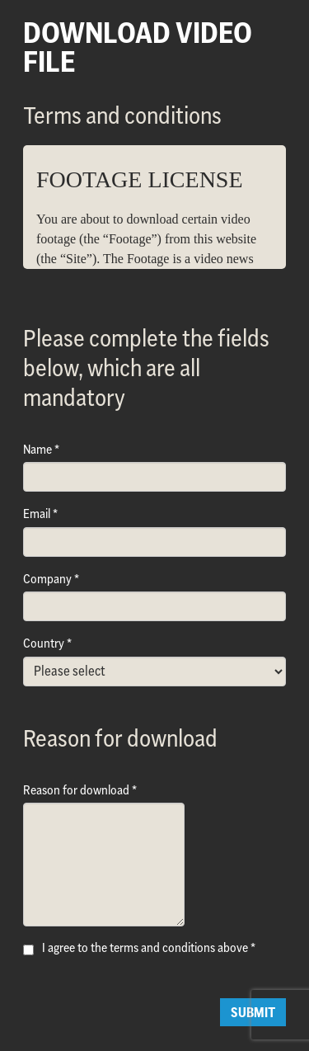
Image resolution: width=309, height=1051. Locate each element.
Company (47, 578)
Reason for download (76, 790)
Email (36, 513)
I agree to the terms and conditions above (145, 947)
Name (37, 449)
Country (43, 643)
